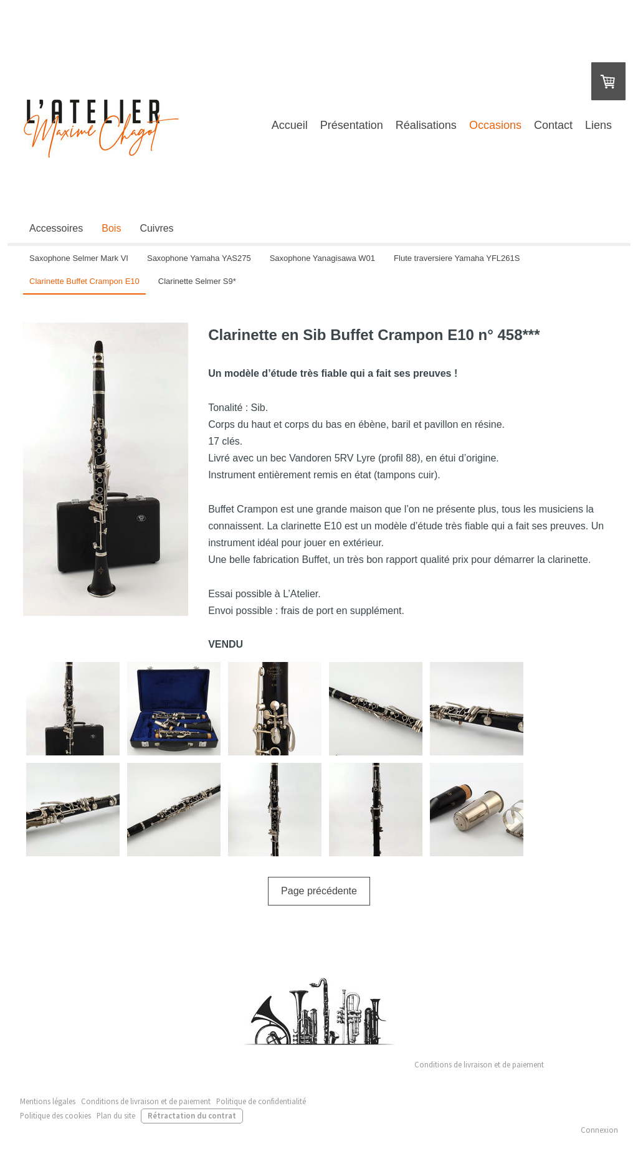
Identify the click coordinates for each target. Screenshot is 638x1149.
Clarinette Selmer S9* (197, 281)
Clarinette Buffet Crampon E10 (84, 281)
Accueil (290, 125)
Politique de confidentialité (261, 1101)
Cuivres (156, 228)
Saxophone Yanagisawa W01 (322, 258)
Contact (553, 125)
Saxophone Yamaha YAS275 (199, 258)
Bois (111, 228)
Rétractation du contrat (192, 1115)
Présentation (351, 125)
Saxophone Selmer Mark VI (78, 258)
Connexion (599, 1130)
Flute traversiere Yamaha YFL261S (457, 258)
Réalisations (426, 125)
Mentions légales (47, 1101)
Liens (598, 125)
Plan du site (116, 1115)
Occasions (495, 125)
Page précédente (319, 891)
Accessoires (56, 228)
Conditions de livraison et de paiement (479, 1064)
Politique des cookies (55, 1115)
